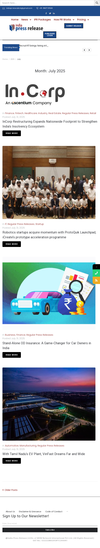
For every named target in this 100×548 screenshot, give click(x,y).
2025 (12, 59)
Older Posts (9, 490)
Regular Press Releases (75, 113)
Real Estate (54, 113)
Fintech (19, 113)
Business (10, 334)
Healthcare (30, 113)
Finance (9, 113)
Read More (12, 133)
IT (6, 224)
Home (5, 59)
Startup (39, 224)
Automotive (12, 445)
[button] (44, 8)
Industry (42, 113)
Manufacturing (28, 445)
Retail (93, 113)
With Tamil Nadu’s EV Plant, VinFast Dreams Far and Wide (43, 454)
